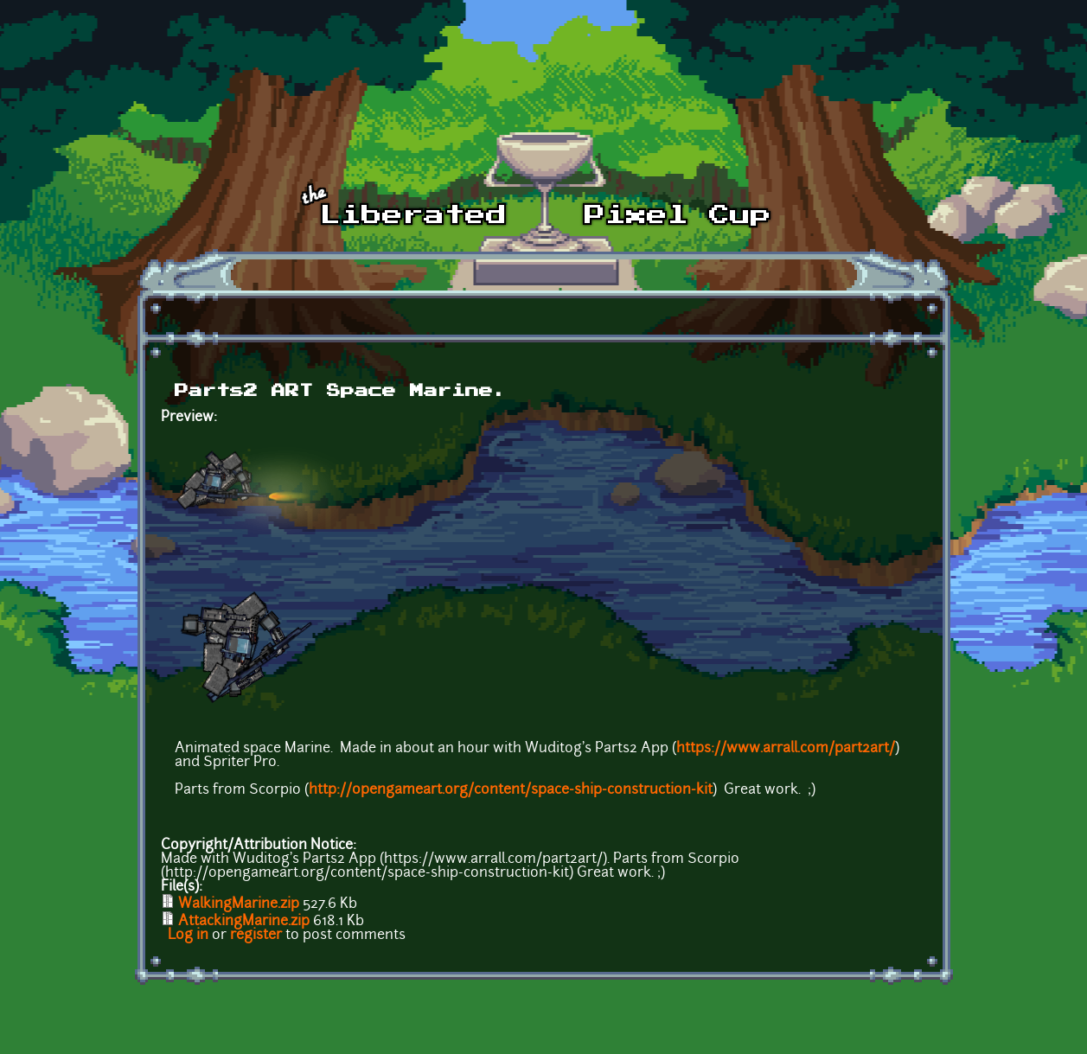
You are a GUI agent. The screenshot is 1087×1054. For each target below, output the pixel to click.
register (256, 935)
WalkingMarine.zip (238, 904)
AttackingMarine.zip (244, 922)
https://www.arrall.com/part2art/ (785, 749)
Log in (188, 935)
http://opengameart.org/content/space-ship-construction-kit (511, 790)
